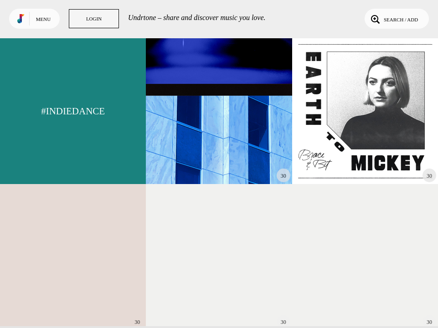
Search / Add (393, 18)
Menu (43, 19)
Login (94, 18)
